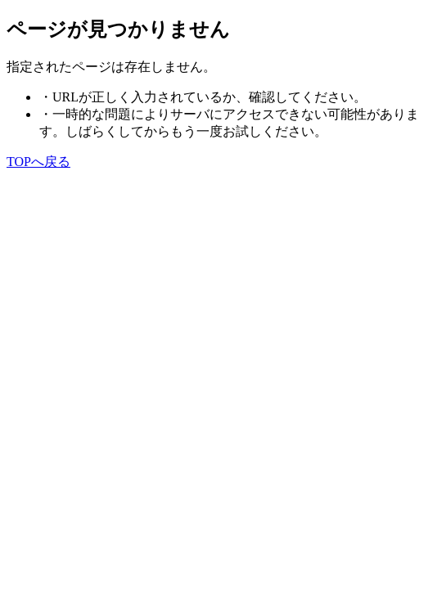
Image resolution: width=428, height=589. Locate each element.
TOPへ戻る (38, 162)
